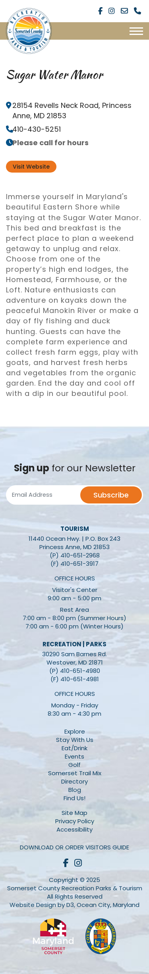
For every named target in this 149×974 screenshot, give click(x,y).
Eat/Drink (74, 748)
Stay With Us (74, 740)
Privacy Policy (74, 821)
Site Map (74, 813)
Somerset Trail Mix (74, 773)
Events (74, 756)
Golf (74, 765)
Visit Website (31, 167)
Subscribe (111, 495)
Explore (74, 731)
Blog (74, 790)
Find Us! (74, 798)
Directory (74, 781)
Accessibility (74, 829)
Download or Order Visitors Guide (74, 847)
